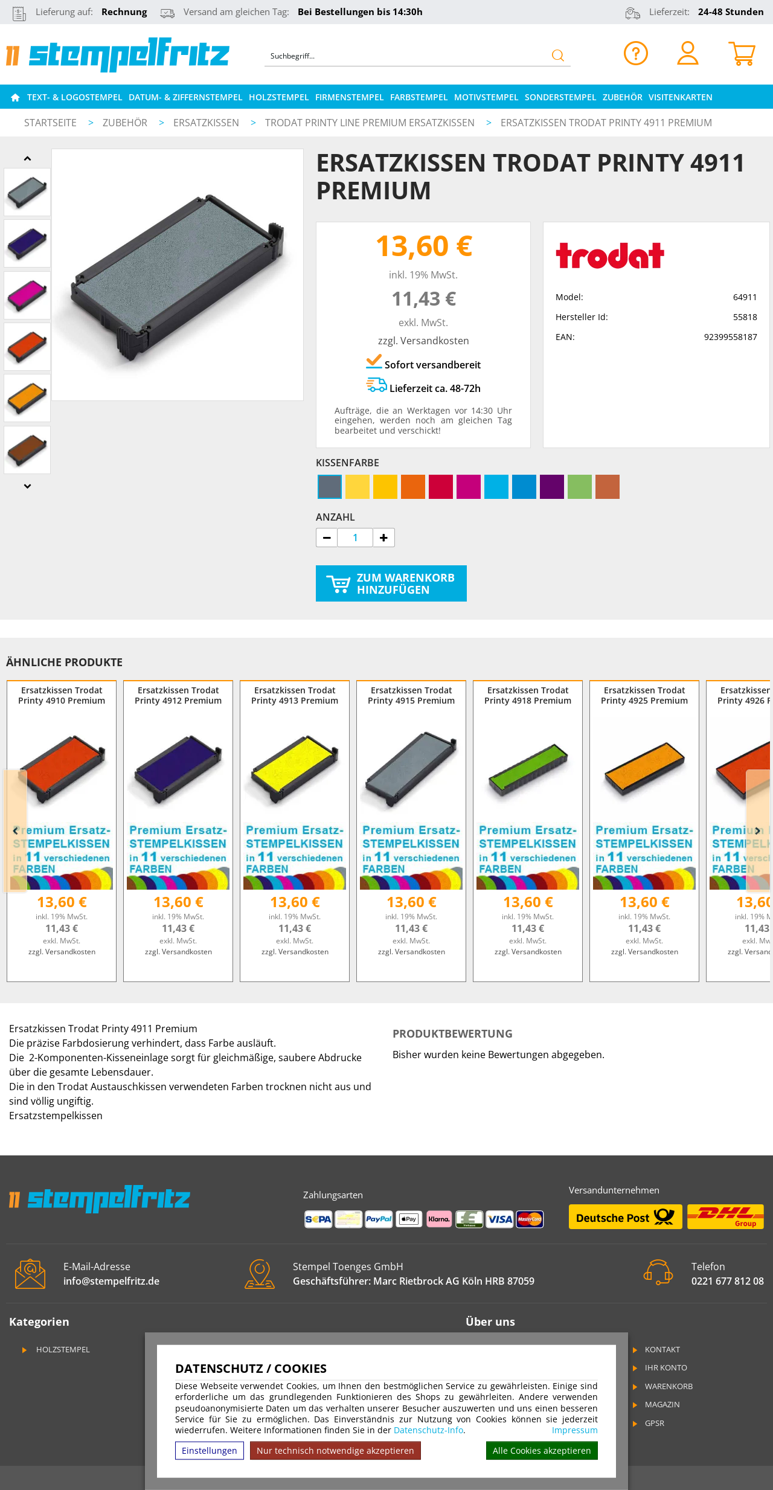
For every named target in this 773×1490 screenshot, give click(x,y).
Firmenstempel (349, 97)
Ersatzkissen (207, 122)
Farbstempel (419, 97)
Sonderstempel (561, 97)
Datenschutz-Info (428, 1430)
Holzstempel (279, 97)
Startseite (50, 122)
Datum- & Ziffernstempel (186, 97)
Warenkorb (661, 1386)
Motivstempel (486, 97)
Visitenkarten (681, 97)
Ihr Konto (658, 1367)
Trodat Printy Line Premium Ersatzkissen (371, 122)
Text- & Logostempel (75, 97)
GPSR (647, 1423)
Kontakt (655, 1349)
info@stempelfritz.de (111, 1281)
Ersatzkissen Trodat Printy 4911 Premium (606, 122)
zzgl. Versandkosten (423, 340)
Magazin (655, 1404)
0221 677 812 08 (727, 1281)
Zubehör (623, 97)
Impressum (575, 1430)
